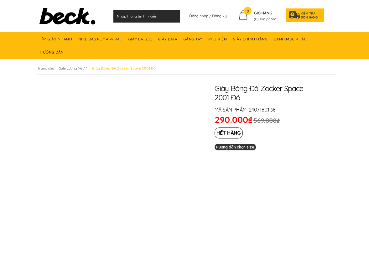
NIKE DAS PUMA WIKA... (100, 41)
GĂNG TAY (194, 41)
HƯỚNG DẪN (52, 54)
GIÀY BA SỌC (140, 41)
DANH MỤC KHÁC (291, 41)
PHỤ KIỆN (218, 41)
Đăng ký (219, 15)
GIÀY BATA (168, 41)
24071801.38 (262, 110)
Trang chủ (45, 68)
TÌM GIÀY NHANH (56, 41)
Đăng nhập (199, 15)
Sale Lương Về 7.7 (73, 68)
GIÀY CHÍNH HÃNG (251, 41)
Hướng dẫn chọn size (235, 147)
